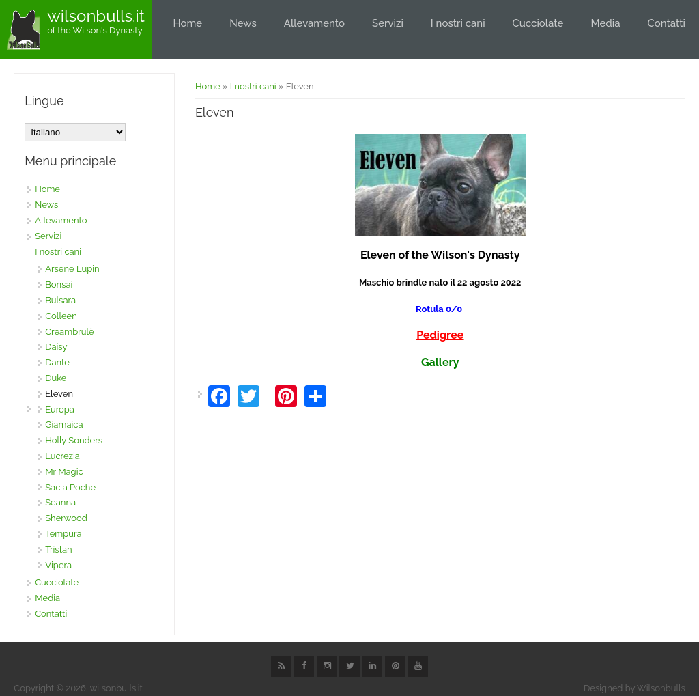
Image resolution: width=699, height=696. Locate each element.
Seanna (60, 502)
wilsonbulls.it (96, 17)
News (243, 23)
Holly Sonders (73, 440)
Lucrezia (62, 456)
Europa (59, 409)
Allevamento (314, 23)
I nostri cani (458, 23)
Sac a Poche (70, 487)
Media (605, 23)
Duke (55, 378)
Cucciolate (538, 23)
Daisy (56, 347)
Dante (57, 362)
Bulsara (60, 300)
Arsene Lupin (72, 269)
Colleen (61, 316)
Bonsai (58, 284)
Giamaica (64, 424)
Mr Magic (64, 472)
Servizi (387, 23)
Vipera (58, 565)
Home (188, 23)
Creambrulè (69, 331)
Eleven (59, 394)
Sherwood (66, 518)
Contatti (666, 23)
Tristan (58, 549)
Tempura (63, 534)
